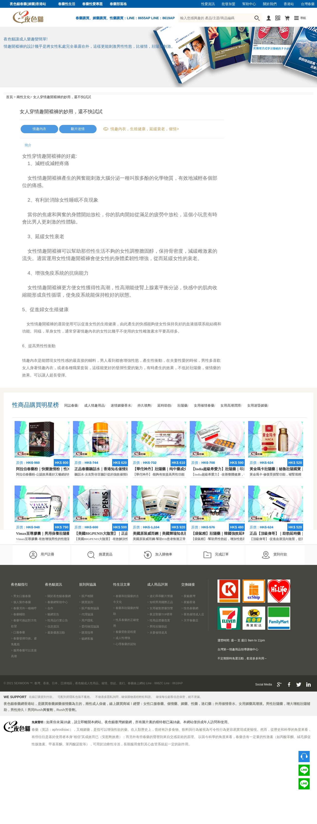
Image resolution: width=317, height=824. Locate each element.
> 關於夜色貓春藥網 (58, 596)
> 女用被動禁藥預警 (160, 608)
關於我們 (270, 4)
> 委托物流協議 (89, 626)
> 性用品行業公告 (56, 620)
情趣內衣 (39, 129)
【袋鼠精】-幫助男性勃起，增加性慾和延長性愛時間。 (229, 539)
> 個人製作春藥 (21, 602)
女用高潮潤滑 (230, 405)
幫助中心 (249, 4)
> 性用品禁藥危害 (158, 620)
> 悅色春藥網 (189, 608)
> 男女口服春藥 (21, 596)
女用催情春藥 (204, 405)
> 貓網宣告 (52, 614)
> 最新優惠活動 (55, 632)
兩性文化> (24, 97)
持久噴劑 (144, 405)
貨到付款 (274, 555)
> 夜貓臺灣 (188, 596)
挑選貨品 (99, 555)
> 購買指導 (86, 632)
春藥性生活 (66, 4)
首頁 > (11, 97)
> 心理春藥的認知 (124, 644)
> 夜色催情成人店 (192, 614)
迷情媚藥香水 (121, 405)
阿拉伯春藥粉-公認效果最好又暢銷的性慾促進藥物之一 (54, 474)
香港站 (289, 4)
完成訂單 (216, 555)
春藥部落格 (118, 4)
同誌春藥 (71, 405)
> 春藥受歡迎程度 (124, 632)
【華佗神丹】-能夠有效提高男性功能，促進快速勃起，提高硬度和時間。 (184, 474)
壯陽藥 (182, 405)
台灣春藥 (308, 4)
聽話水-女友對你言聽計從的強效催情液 (101, 474)
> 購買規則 (86, 602)
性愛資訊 (208, 4)
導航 (303, 18)
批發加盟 (228, 4)
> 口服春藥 (18, 632)
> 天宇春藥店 (189, 620)
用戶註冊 (41, 555)
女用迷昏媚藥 (257, 405)
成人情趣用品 (94, 405)
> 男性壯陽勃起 (157, 626)
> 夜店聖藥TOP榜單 (159, 614)
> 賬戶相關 (86, 596)
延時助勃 (164, 405)
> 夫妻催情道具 (157, 632)
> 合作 (49, 608)
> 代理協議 (86, 614)
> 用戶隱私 (86, 620)
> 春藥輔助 (18, 614)
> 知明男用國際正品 (160, 602)
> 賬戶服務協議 (89, 608)
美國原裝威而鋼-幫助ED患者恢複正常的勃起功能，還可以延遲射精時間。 (184, 539)
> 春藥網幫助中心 (56, 602)
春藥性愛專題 (92, 4)
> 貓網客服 (86, 638)
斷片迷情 (78, 129)
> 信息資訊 (52, 626)
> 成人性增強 (121, 638)
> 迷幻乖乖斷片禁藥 (160, 596)
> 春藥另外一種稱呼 (24, 608)
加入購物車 (157, 555)
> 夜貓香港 (188, 602)
